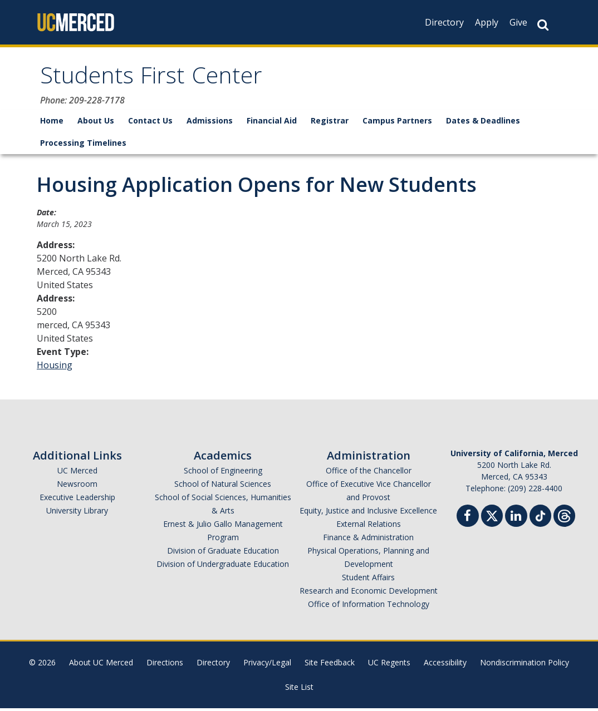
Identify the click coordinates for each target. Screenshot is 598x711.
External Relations (368, 526)
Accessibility (445, 665)
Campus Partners (397, 123)
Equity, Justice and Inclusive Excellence (368, 513)
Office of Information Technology (368, 606)
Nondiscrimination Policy (524, 665)
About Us (95, 123)
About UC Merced (101, 665)
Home (51, 123)
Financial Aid (272, 123)
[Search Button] (543, 25)
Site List (299, 689)
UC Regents (389, 665)
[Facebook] (468, 520)
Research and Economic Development (369, 593)
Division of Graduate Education (223, 553)
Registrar (330, 123)
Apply (486, 22)
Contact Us (150, 123)
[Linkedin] (516, 520)
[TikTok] (540, 517)
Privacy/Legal (267, 665)
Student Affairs (368, 580)
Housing (54, 368)
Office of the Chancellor (368, 473)
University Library (77, 513)
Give (518, 22)
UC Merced (77, 473)
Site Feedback (330, 665)
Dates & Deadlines (483, 123)
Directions (164, 665)
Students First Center (158, 79)
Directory (444, 22)
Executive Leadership (77, 500)
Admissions (210, 123)
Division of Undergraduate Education (222, 566)
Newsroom (77, 486)
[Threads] (564, 517)
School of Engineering (223, 473)
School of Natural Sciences (222, 486)
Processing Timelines (83, 145)
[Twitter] (492, 517)
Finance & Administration (368, 540)
